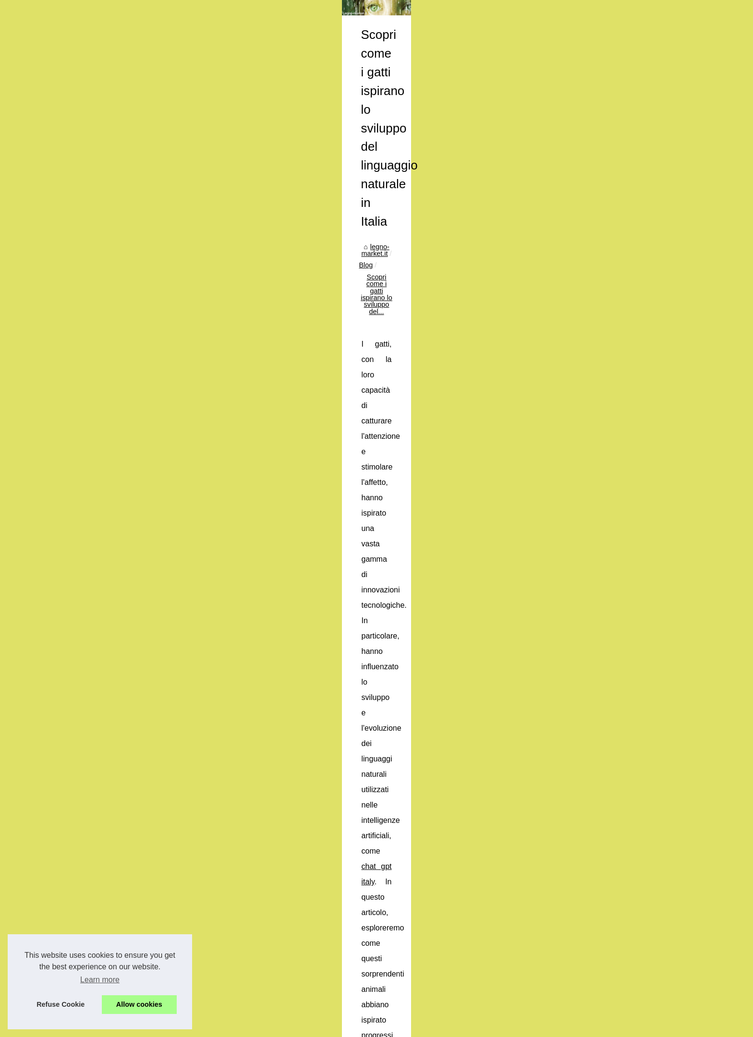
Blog (303, 228)
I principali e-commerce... (139, 303)
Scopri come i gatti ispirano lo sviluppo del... (385, 228)
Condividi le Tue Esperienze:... (147, 347)
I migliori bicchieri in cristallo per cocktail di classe (581, 924)
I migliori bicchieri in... (133, 217)
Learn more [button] (100, 980)
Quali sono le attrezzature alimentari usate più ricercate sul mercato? (319, 928)
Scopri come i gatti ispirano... (144, 238)
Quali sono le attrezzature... (142, 259)
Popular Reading (126, 163)
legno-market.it (264, 228)
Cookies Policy (219, 1026)
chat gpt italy (314, 292)
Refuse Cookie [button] (60, 1004)
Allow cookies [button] (139, 1004)
